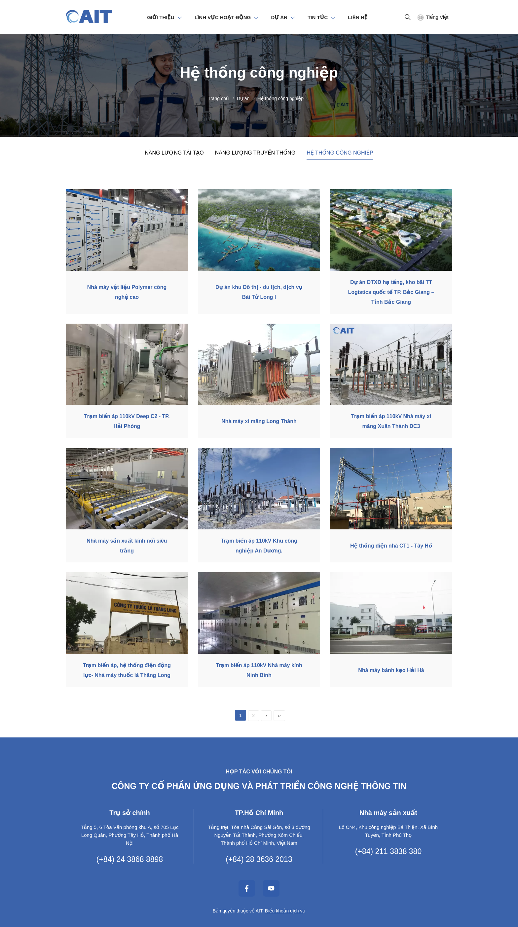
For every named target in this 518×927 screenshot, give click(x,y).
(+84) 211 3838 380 (388, 851)
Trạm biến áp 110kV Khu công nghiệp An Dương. (259, 545)
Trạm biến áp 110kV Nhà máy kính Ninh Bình (259, 670)
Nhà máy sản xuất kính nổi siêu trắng (127, 545)
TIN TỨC (318, 17)
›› (279, 715)
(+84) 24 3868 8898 (129, 859)
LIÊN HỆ (357, 17)
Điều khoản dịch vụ (285, 910)
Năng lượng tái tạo (174, 153)
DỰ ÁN (279, 17)
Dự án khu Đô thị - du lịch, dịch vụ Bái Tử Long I (259, 292)
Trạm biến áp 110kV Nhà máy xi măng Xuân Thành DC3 (391, 421)
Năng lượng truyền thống (255, 153)
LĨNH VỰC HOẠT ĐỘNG (223, 17)
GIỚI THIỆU (160, 17)
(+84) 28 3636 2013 (259, 859)
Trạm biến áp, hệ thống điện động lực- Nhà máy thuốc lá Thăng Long (127, 670)
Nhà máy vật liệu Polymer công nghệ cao (126, 292)
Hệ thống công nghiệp (340, 153)
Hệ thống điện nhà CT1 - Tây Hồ (391, 546)
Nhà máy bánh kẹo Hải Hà (391, 670)
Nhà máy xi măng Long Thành (259, 421)
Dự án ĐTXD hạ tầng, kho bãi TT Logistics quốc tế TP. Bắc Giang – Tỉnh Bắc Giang (391, 292)
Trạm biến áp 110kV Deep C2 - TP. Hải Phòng (127, 421)
